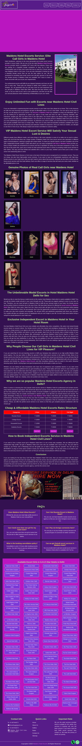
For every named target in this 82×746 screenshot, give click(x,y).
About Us (54, 5)
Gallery (62, 5)
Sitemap (34, 736)
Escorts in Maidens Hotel (41, 112)
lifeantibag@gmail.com (16, 725)
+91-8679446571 (14, 722)
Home (46, 5)
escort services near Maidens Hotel (34, 395)
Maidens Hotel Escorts (27, 361)
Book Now (37, 431)
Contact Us (76, 5)
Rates (68, 5)
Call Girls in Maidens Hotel (61, 143)
